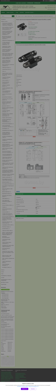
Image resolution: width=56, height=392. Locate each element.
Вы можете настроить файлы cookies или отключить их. (27, 386)
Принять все (24, 388)
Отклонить (33, 388)
